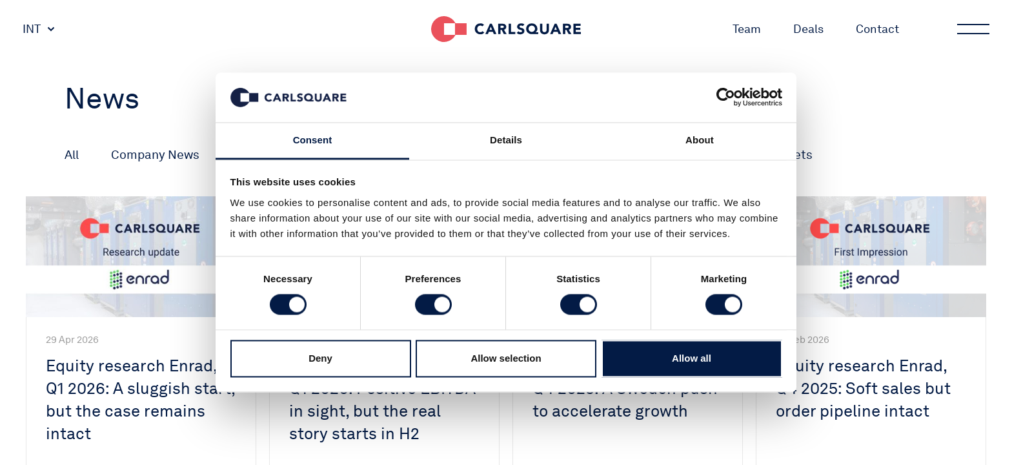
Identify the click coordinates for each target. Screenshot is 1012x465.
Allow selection (506, 358)
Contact (877, 29)
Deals (808, 29)
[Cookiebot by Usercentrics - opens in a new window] (725, 97)
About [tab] (699, 139)
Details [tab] (506, 139)
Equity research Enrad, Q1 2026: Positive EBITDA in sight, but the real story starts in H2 (382, 399)
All (72, 154)
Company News (155, 154)
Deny (320, 358)
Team (747, 29)
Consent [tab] (312, 139)
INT (32, 29)
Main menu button (972, 29)
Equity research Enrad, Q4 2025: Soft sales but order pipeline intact (863, 388)
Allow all (691, 358)
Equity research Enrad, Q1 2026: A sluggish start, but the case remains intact (140, 399)
